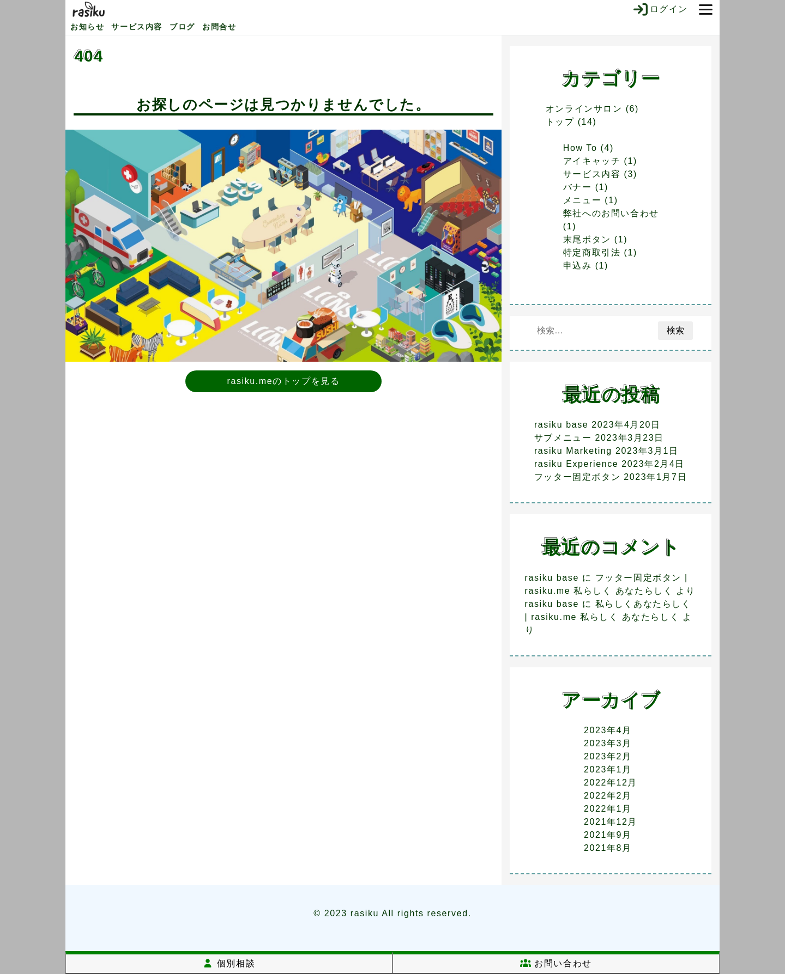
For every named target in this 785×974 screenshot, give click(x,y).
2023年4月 (608, 730)
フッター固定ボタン (577, 477)
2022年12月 (610, 782)
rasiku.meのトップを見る (283, 381)
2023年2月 (608, 756)
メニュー (582, 200)
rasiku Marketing (573, 450)
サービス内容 (136, 26)
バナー (577, 187)
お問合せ (219, 26)
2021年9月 (608, 834)
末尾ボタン (587, 239)
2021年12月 (610, 821)
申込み (577, 265)
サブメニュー (563, 437)
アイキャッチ (592, 161)
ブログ (182, 26)
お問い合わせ (556, 963)
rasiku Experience (576, 463)
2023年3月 (608, 743)
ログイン (660, 9)
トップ (560, 121)
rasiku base (561, 424)
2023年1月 (608, 769)
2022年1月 (608, 808)
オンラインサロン (584, 108)
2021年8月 (608, 848)
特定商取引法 (592, 252)
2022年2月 (608, 795)
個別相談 (229, 963)
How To (580, 148)
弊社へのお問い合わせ (611, 213)
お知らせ (87, 26)
